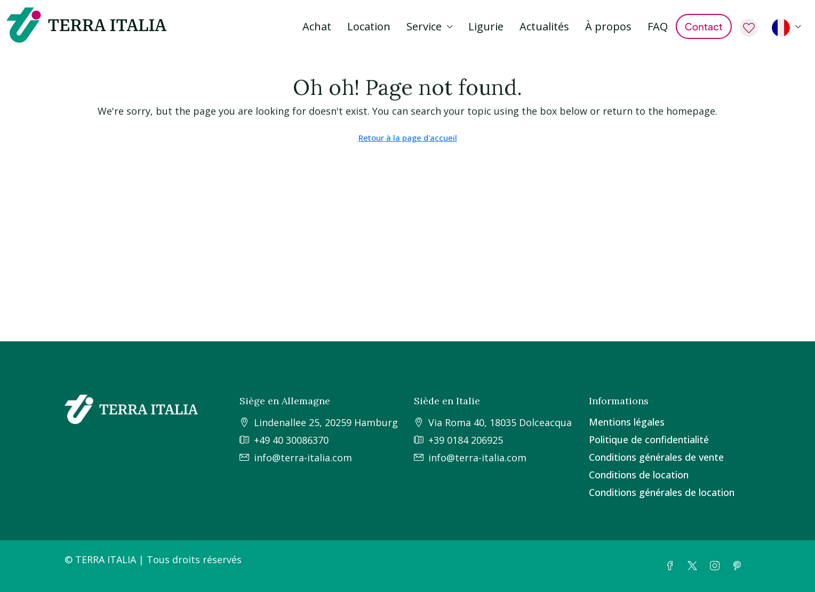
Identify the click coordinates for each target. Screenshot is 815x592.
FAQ (658, 26)
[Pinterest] (739, 565)
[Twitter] (694, 565)
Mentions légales (627, 421)
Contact (704, 26)
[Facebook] (672, 565)
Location (368, 26)
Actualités (544, 26)
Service (424, 26)
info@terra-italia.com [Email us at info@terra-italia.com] (303, 457)
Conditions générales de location (661, 492)
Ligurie (486, 26)
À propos (608, 26)
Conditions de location (639, 474)
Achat (316, 26)
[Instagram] (717, 565)
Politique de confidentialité (649, 439)
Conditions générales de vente (656, 457)
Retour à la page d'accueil (407, 137)
